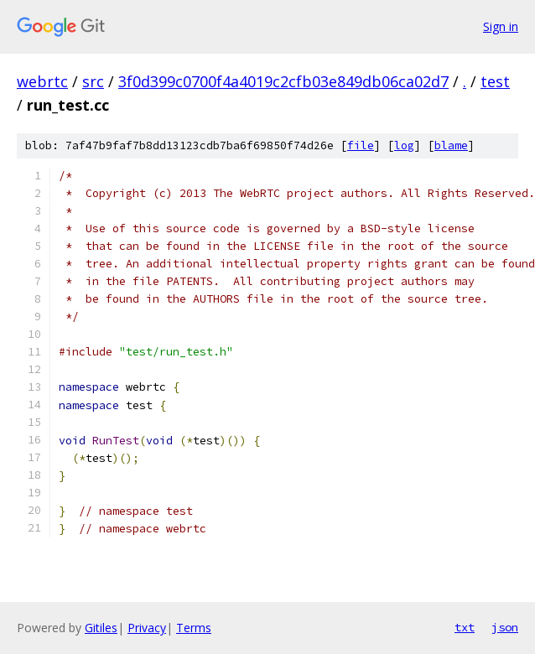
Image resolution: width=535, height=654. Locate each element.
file (360, 145)
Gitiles (101, 628)
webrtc (42, 81)
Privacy (146, 628)
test (495, 81)
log (404, 145)
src (93, 81)
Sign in (500, 26)
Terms (193, 628)
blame (451, 145)
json (504, 627)
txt (464, 627)
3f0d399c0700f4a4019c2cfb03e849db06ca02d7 (283, 81)
